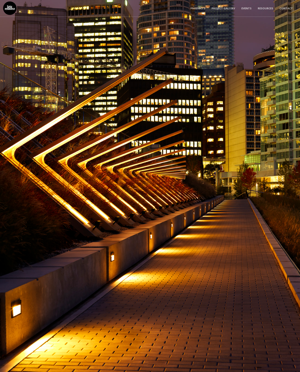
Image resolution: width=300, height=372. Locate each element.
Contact (286, 8)
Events (246, 8)
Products (197, 8)
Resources (265, 8)
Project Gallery (223, 8)
